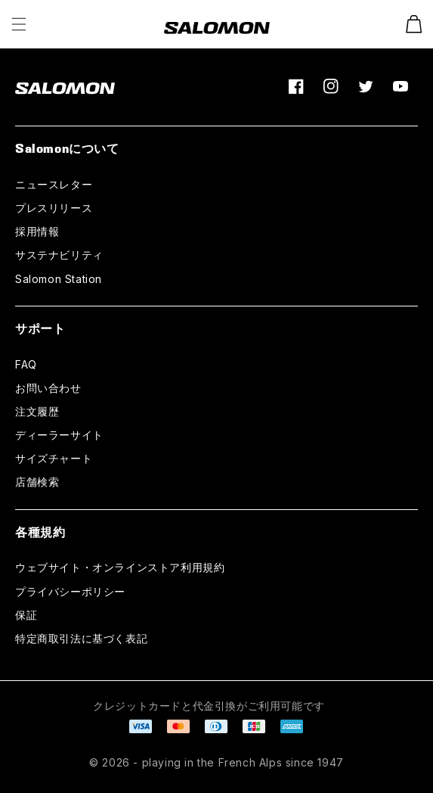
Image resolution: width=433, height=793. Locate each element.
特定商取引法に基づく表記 (81, 638)
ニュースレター (53, 184)
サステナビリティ (59, 254)
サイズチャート (53, 458)
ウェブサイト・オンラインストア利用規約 (119, 567)
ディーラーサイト (59, 434)
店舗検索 (37, 481)
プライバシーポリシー (70, 591)
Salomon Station (58, 278)
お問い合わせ (48, 387)
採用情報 (37, 231)
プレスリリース (53, 207)
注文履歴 (37, 411)
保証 (26, 614)
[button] (19, 24)
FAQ (26, 364)
